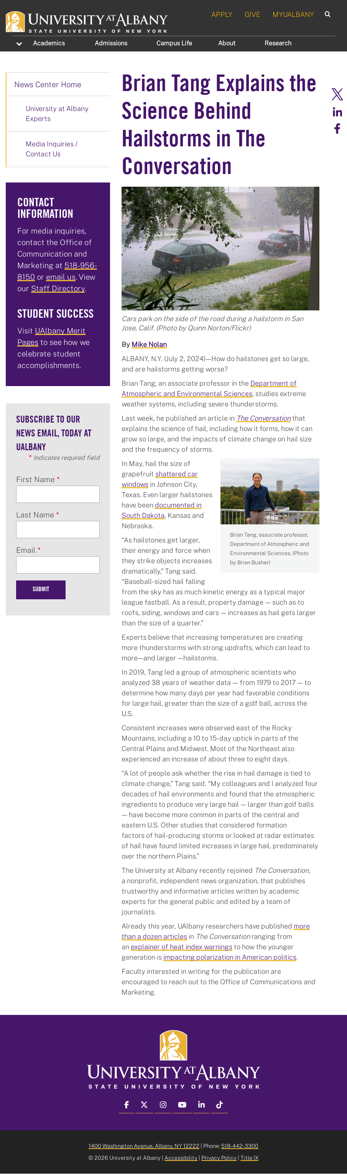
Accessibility (180, 1157)
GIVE (252, 14)
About (226, 43)
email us (61, 276)
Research (278, 43)
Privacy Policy (219, 1157)
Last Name (35, 514)
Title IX (249, 1157)
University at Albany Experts (57, 113)
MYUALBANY (293, 14)
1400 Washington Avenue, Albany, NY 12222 (144, 1145)
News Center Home (47, 84)
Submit (41, 590)
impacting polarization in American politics (229, 957)
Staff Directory (58, 288)
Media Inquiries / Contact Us (51, 148)
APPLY (221, 14)
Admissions (111, 43)
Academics (49, 43)
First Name (35, 479)
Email (26, 549)
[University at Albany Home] (87, 21)
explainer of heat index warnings (181, 946)
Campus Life (174, 43)
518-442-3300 (239, 1145)
